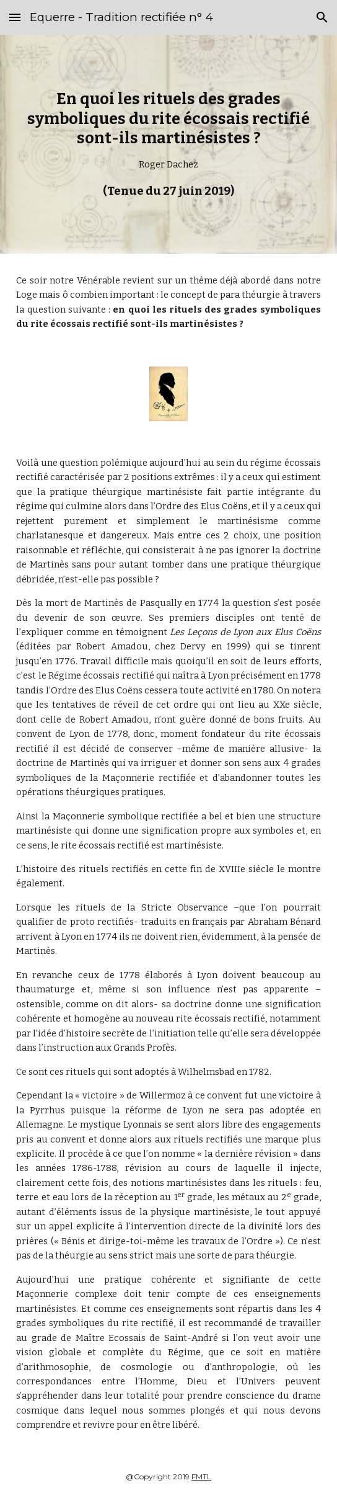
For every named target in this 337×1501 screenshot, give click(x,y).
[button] (15, 17)
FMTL (201, 1476)
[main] (168, 144)
